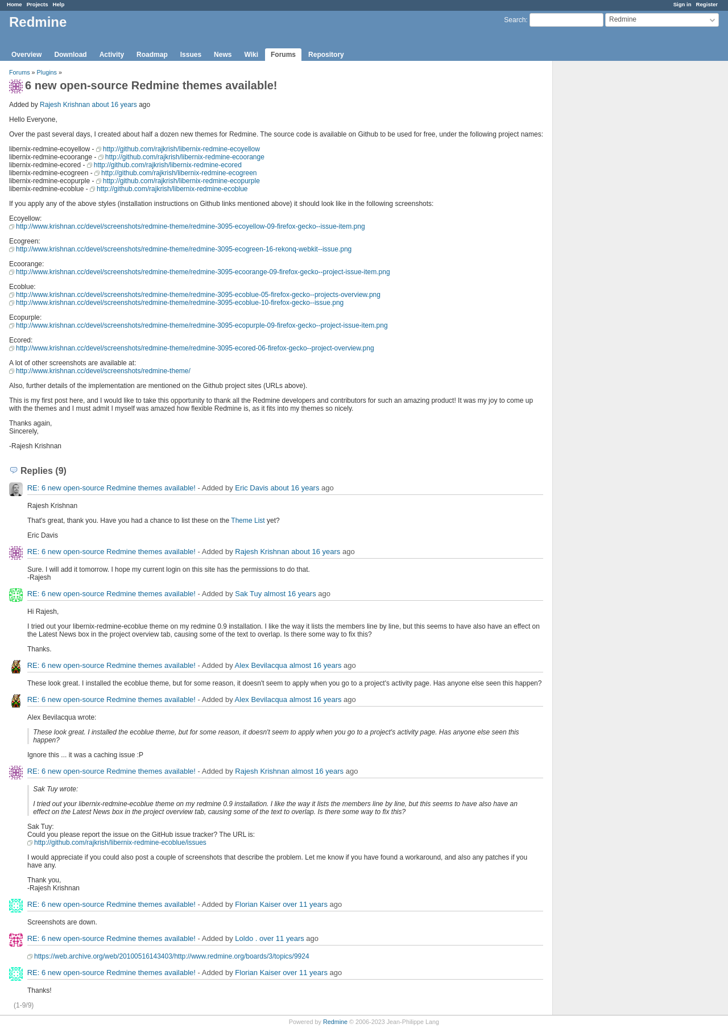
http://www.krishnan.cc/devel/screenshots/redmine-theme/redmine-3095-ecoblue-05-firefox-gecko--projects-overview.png (198, 295)
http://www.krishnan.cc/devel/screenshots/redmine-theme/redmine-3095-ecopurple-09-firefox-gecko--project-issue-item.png (202, 325)
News (222, 55)
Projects (37, 4)
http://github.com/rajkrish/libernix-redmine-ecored (168, 165)
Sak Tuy (248, 593)
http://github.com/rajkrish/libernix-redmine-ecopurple (181, 181)
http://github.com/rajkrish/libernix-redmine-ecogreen (179, 173)
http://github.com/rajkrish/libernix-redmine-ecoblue (172, 189)
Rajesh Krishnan (65, 105)
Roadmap (152, 55)
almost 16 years (290, 593)
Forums (283, 55)
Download (70, 55)
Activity (112, 55)
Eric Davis (251, 488)
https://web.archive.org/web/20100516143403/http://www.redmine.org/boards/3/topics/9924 (171, 956)
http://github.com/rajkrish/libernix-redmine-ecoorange (184, 157)
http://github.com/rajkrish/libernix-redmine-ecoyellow (181, 149)
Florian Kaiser (257, 904)
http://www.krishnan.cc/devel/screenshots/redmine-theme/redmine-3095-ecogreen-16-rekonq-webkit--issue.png (183, 249)
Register (707, 4)
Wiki (251, 55)
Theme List (247, 521)
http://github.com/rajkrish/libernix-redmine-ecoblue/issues (120, 843)
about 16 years (114, 105)
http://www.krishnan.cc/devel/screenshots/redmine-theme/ (103, 371)
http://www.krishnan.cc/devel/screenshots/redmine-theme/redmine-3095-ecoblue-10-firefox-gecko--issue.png (180, 303)
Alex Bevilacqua (261, 665)
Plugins (47, 72)
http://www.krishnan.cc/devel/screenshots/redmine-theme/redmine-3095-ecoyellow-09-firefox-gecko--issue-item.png (190, 226)
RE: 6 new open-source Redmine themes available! (111, 488)
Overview (26, 55)
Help (59, 4)
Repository (326, 55)
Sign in (682, 4)
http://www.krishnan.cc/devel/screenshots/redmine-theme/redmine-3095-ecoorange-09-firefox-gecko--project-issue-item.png (203, 272)
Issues (190, 55)
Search (515, 20)
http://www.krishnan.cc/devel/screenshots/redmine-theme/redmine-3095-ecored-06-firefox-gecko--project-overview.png (195, 348)
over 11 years (305, 904)
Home (14, 4)
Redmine (335, 1021)
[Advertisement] (609, 239)
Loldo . (246, 938)
